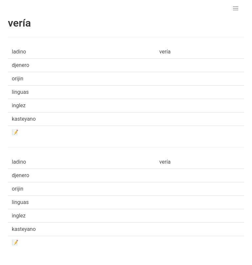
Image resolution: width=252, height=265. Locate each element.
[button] (235, 8)
